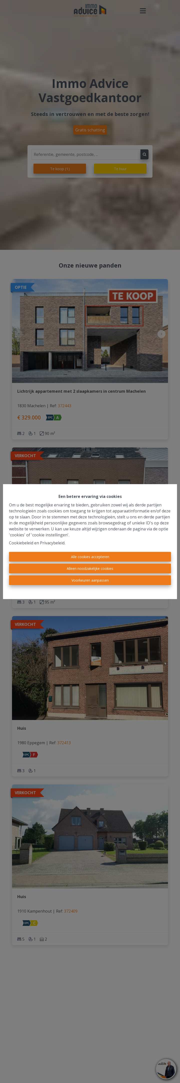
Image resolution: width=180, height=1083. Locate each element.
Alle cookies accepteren (90, 556)
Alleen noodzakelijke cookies (90, 568)
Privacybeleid (52, 543)
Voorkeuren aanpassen (90, 580)
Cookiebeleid (21, 543)
